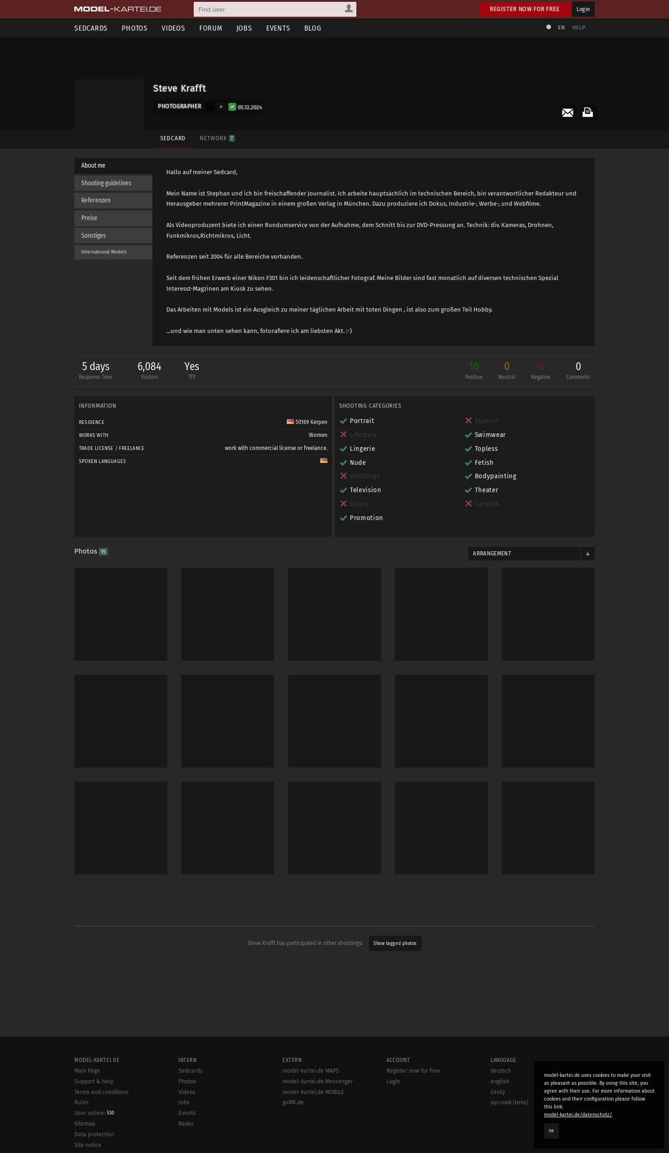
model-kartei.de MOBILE (313, 1127)
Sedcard (173, 138)
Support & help (93, 1116)
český (498, 1127)
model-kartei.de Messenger (317, 1116)
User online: (94, 1148)
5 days (95, 371)
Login (583, 9)
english (500, 1116)
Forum (211, 28)
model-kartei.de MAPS (310, 1105)
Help (578, 28)
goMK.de (293, 1137)
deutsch (501, 1105)
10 (474, 371)
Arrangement (492, 553)
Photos (135, 28)
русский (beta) (509, 1137)
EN (561, 28)
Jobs (244, 28)
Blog (312, 28)
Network (217, 138)
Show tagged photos (395, 943)
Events (278, 28)
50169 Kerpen (307, 422)
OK (551, 1130)
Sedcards (91, 28)
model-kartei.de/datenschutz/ (578, 1115)
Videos (173, 28)
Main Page (87, 1105)
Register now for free (525, 9)
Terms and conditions (101, 1127)
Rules (81, 1137)
